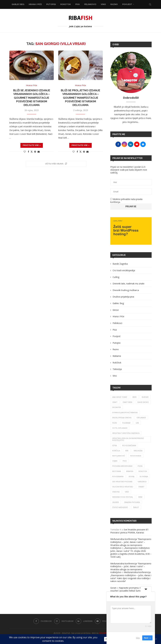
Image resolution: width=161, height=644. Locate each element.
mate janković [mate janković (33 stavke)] (118, 456)
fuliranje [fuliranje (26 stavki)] (126, 423)
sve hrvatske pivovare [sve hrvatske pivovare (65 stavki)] (122, 481)
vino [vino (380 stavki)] (127, 492)
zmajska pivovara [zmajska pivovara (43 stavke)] (132, 502)
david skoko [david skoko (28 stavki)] (143, 402)
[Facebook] (42, 621)
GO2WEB (103, 633)
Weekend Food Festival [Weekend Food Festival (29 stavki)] (122, 497)
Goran (113, 587)
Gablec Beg (18, 4)
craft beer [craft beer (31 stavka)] (127, 402)
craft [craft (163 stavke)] (114, 402)
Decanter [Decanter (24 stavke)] (116, 407)
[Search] (150, 4)
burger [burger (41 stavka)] (145, 397)
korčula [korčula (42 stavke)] (116, 450)
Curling (116, 277)
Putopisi (51, 4)
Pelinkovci (90, 4)
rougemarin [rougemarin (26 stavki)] (117, 476)
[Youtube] (103, 621)
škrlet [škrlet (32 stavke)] (136, 507)
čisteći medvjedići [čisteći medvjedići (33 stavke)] (120, 507)
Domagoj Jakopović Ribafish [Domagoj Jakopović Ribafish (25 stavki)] (125, 412)
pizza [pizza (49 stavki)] (140, 466)
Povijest (127, 4)
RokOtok (65, 4)
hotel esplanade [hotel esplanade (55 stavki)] (119, 428)
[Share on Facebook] (28, 151)
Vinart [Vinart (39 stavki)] (141, 487)
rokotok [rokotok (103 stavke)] (143, 471)
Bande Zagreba (120, 263)
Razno (114, 4)
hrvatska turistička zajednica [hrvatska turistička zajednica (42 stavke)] (126, 433)
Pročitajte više (32, 145)
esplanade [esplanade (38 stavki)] (141, 417)
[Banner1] (131, 231)
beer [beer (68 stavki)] (134, 397)
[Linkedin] (84, 621)
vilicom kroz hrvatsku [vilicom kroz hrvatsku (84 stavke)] (122, 487)
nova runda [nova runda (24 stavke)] (135, 456)
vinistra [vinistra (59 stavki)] (116, 492)
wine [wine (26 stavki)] (140, 497)
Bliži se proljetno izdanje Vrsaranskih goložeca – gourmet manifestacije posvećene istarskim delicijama (80, 98)
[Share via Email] (39, 151)
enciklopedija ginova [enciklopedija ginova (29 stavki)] (121, 417)
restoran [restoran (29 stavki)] (116, 471)
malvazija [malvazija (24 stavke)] (138, 450)
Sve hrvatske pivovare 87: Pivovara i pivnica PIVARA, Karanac (129, 531)
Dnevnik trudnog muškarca (126, 290)
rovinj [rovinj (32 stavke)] (131, 476)
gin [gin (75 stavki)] (137, 423)
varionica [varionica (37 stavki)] (142, 481)
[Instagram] (63, 621)
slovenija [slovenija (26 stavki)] (144, 476)
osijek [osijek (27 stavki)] (114, 461)
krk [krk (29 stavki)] (126, 450)
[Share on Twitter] (32, 151)
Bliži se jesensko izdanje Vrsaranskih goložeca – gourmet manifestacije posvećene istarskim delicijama (31, 98)
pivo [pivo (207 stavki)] (125, 461)
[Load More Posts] (56, 164)
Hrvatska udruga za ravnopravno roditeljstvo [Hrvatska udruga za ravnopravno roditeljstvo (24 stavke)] (128, 439)
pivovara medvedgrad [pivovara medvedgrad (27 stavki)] (122, 466)
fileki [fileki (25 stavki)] (114, 423)
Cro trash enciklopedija (124, 270)
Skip (138, 638)
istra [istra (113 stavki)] (114, 445)
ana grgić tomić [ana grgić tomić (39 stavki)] (119, 397)
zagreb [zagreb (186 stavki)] (115, 502)
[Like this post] (25, 151)
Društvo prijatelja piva (123, 296)
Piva (77, 4)
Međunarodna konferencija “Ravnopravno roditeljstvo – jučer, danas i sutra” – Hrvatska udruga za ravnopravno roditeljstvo (130, 543)
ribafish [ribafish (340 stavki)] (129, 471)
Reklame (117, 356)
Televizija (117, 369)
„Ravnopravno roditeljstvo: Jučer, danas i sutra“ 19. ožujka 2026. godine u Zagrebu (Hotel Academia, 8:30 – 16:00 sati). (130, 552)
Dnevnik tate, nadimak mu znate (128, 283)
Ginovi (116, 309)
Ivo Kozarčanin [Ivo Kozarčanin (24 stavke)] (129, 445)
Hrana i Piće (35, 4)
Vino (103, 4)
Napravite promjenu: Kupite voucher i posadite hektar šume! (128, 589)
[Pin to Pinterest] (35, 151)
